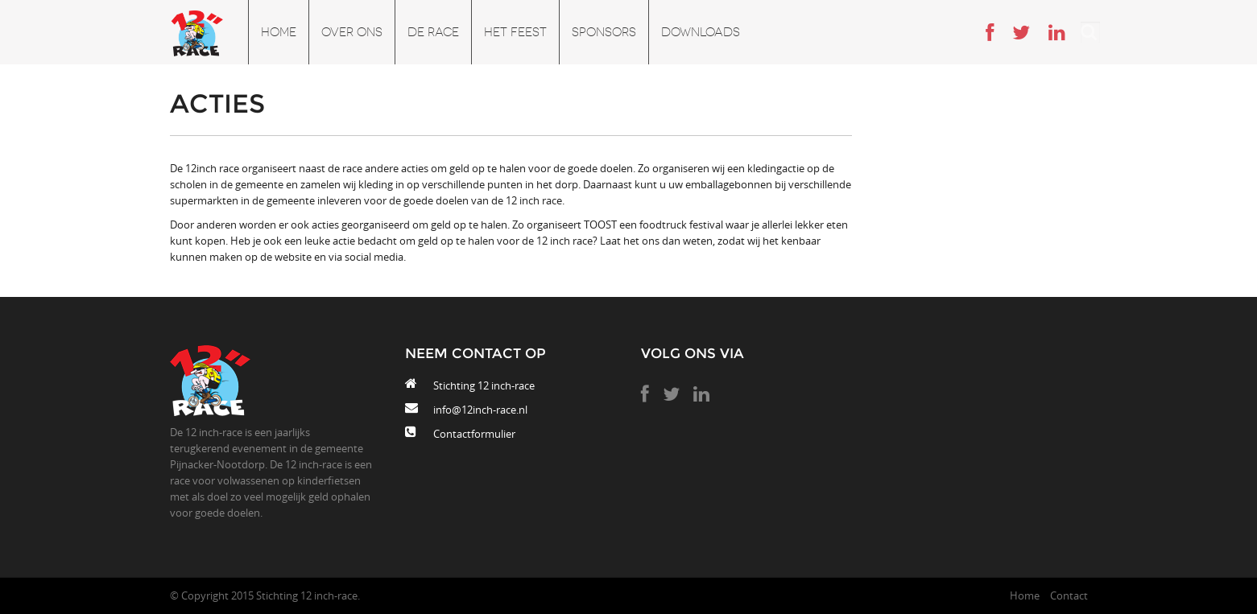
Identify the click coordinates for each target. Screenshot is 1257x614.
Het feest (515, 32)
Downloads (700, 32)
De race (433, 32)
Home (278, 32)
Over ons (351, 32)
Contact (1069, 595)
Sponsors (604, 32)
